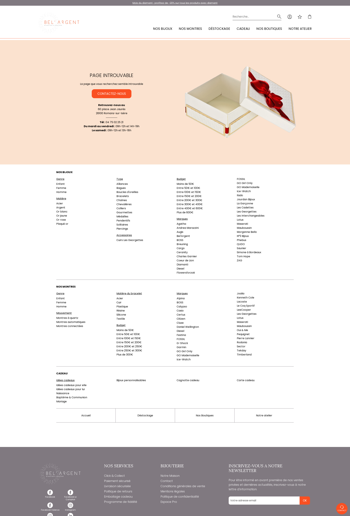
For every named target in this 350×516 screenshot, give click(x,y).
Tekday (241, 350)
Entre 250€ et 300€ (129, 350)
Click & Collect (114, 476)
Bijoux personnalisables (131, 380)
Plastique (122, 306)
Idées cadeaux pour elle (71, 385)
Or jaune (61, 216)
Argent (60, 207)
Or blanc (61, 211)
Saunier (241, 248)
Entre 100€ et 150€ (189, 192)
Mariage (61, 401)
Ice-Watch (244, 191)
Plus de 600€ (185, 212)
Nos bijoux (162, 28)
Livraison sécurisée (117, 486)
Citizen (181, 319)
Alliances (122, 184)
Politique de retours (118, 491)
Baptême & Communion (71, 397)
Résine (120, 310)
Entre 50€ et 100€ (188, 188)
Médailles (122, 216)
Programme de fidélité (120, 502)
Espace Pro (169, 502)
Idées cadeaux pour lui (70, 389)
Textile (120, 319)
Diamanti (182, 264)
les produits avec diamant (202, 3)
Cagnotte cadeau (188, 380)
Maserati (242, 224)
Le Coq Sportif (246, 306)
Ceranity (182, 252)
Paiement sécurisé (117, 481)
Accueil (86, 415)
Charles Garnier (187, 256)
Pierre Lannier (245, 338)
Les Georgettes (246, 211)
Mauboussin (244, 228)
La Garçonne (245, 203)
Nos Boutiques (269, 28)
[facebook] (50, 495)
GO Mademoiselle (248, 187)
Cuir (118, 302)
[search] (279, 16)
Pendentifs (123, 220)
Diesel (180, 268)
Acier (59, 203)
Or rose (61, 220)
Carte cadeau (246, 380)
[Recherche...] (252, 16)
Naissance (62, 393)
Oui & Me (242, 330)
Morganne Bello (247, 232)
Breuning (182, 244)
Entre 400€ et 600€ (190, 208)
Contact (167, 481)
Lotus (240, 220)
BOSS (180, 240)
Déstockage (219, 28)
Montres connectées (69, 326)
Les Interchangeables (250, 216)
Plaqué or (62, 224)
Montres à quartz (67, 318)
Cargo (181, 248)
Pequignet (243, 334)
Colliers (121, 208)
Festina (181, 335)
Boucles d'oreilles (127, 192)
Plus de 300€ (124, 354)
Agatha (181, 224)
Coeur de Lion (185, 260)
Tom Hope (243, 256)
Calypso (182, 306)
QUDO (241, 244)
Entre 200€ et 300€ (189, 200)
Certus (181, 315)
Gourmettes (124, 212)
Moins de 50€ (185, 184)
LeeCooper (244, 310)
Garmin (181, 347)
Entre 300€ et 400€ (190, 204)
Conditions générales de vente (183, 486)
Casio (180, 310)
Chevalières (124, 204)
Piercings (122, 229)
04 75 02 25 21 (114, 122)
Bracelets (122, 196)
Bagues (121, 188)
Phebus (241, 240)
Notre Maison (170, 476)
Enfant (60, 184)
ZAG (239, 260)
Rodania (242, 342)
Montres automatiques (70, 322)
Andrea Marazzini (188, 228)
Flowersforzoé (186, 273)
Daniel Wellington (188, 327)
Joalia (240, 293)
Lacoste (242, 302)
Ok (305, 500)
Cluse (180, 323)
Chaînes (121, 200)
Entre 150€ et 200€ (189, 196)
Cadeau (243, 28)
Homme (61, 192)
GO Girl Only (245, 183)
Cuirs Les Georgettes (129, 240)
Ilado (240, 195)
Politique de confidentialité (180, 497)
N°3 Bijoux (243, 236)
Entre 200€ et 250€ (129, 346)
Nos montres (190, 28)
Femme (61, 188)
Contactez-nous (111, 93)
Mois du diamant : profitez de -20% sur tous (159, 3)
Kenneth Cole (245, 297)
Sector (241, 346)
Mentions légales (173, 491)
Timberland (244, 354)
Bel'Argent (183, 236)
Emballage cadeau (118, 497)
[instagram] (70, 508)
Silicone (121, 315)
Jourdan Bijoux (246, 199)
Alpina (181, 298)
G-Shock (182, 343)
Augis (180, 232)
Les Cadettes (245, 207)
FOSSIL (241, 179)
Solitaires (122, 224)
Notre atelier (300, 28)
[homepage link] (58, 22)
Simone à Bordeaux (249, 252)
